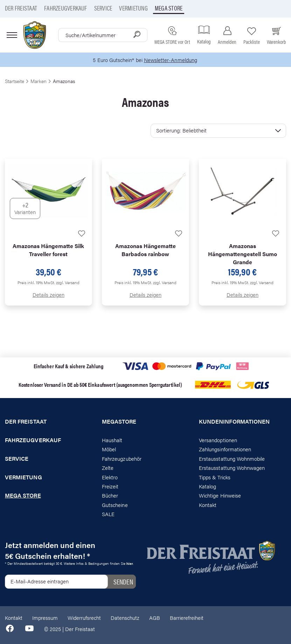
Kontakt (207, 504)
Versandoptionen (218, 440)
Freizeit (110, 486)
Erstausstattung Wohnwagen (232, 467)
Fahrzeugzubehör (121, 458)
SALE (108, 514)
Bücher (110, 495)
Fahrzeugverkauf (65, 8)
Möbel (109, 449)
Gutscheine (115, 504)
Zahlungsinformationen (225, 449)
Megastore (119, 421)
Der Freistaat (21, 8)
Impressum (45, 617)
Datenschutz (125, 617)
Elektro (110, 477)
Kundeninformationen (234, 421)
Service (103, 8)
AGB (154, 617)
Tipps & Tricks (214, 477)
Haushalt (112, 440)
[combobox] (102, 35)
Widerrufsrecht (84, 617)
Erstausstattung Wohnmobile (232, 458)
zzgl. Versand (67, 282)
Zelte (107, 467)
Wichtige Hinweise (220, 495)
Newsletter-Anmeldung (170, 59)
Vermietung (133, 8)
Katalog (207, 486)
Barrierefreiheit (186, 617)
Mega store (168, 8)
